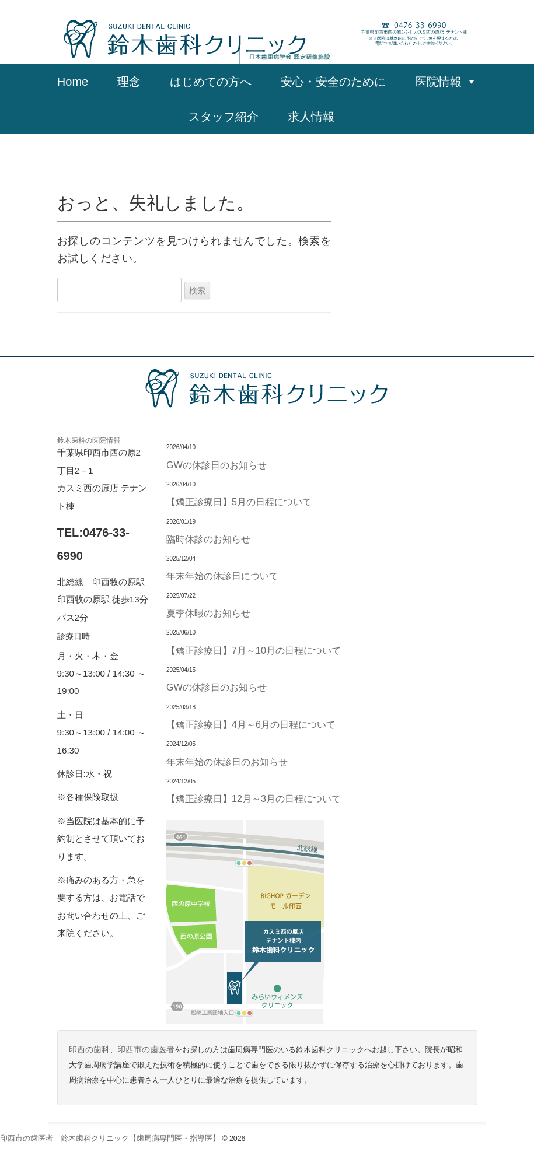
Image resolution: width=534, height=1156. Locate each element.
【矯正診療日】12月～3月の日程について (253, 798)
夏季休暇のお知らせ (208, 613)
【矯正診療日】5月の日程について (239, 501)
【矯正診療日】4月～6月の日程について (251, 724)
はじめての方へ (211, 81)
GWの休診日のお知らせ (216, 465)
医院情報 (446, 81)
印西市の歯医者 (145, 1049)
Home (72, 81)
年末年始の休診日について (222, 575)
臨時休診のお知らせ (208, 539)
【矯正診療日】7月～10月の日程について (253, 650)
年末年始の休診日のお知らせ (227, 761)
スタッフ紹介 (224, 116)
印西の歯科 (89, 1049)
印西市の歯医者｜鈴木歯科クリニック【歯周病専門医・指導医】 (110, 1138)
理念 (129, 81)
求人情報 (317, 116)
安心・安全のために (333, 81)
